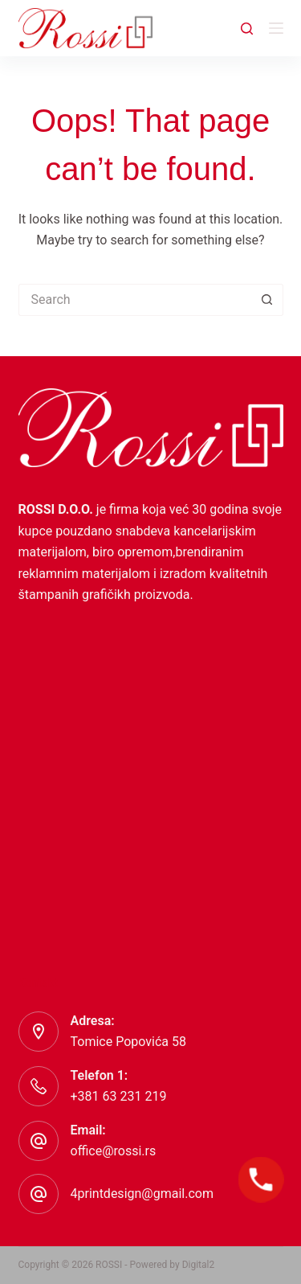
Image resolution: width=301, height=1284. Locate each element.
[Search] (247, 29)
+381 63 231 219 (119, 1096)
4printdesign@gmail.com (142, 1193)
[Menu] (276, 28)
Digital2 (198, 1264)
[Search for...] (134, 300)
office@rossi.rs (114, 1151)
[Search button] (267, 300)
